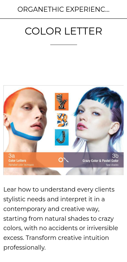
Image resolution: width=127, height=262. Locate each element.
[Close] (9, 9)
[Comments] (116, 65)
